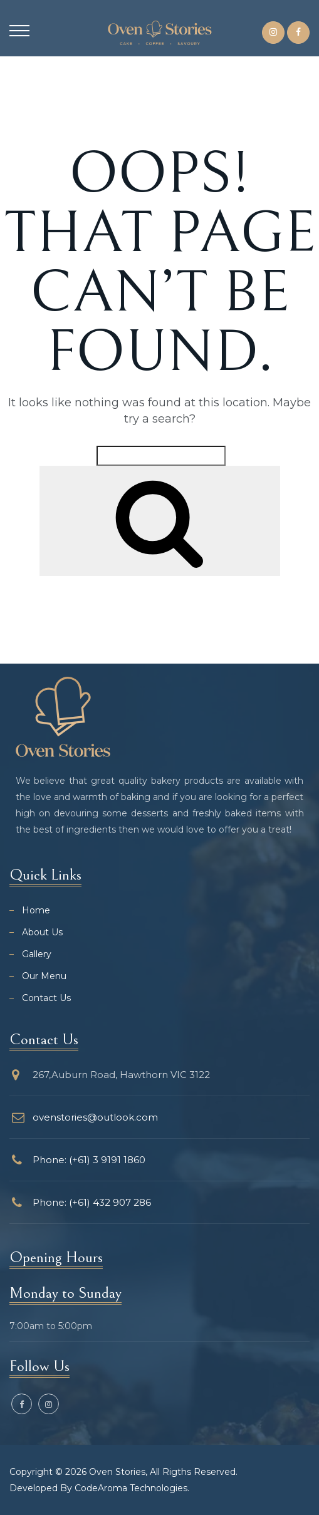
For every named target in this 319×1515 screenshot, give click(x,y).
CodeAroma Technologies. (132, 1488)
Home (36, 910)
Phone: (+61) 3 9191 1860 (89, 1160)
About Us (42, 932)
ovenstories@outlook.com (95, 1117)
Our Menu (44, 976)
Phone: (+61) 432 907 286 (92, 1202)
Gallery (36, 954)
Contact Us (46, 998)
